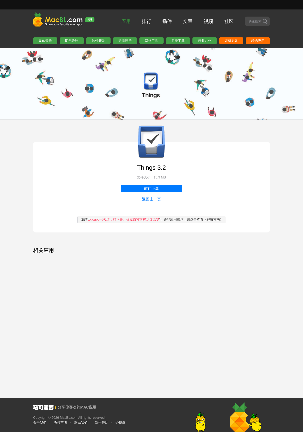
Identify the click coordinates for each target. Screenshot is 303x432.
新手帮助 (101, 422)
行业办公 (204, 41)
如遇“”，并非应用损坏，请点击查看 (151, 219)
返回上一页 (151, 199)
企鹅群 (120, 422)
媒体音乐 (45, 41)
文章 (187, 21)
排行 (146, 21)
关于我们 (39, 422)
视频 (208, 21)
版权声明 (60, 422)
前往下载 (151, 189)
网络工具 (151, 41)
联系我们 (81, 422)
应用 (126, 21)
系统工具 (178, 41)
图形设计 (71, 41)
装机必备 (231, 41)
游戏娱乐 (125, 41)
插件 (167, 21)
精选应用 (257, 41)
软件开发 (98, 41)
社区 (229, 21)
